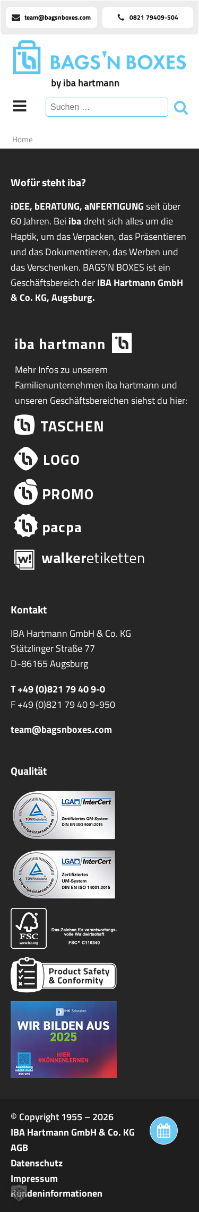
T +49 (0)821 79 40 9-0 (58, 689)
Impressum (34, 1178)
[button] (19, 1193)
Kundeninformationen (56, 1193)
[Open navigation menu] (19, 107)
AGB (19, 1147)
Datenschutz (37, 1163)
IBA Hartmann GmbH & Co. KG (73, 1132)
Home (22, 139)
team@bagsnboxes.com (61, 729)
